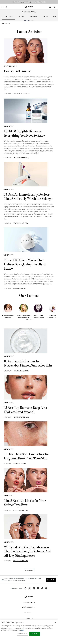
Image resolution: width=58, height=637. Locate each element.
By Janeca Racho (19, 288)
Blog (9, 23)
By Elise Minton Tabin (21, 223)
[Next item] (54, 311)
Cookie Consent (29, 602)
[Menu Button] (2, 7)
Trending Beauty (10, 66)
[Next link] (57, 17)
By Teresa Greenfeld (21, 157)
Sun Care (21, 17)
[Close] (55, 622)
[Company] (29, 618)
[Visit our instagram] (34, 588)
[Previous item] (3, 311)
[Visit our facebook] (25, 588)
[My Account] (29, 613)
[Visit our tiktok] (42, 588)
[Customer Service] (29, 607)
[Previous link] (1, 17)
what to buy (8, 356)
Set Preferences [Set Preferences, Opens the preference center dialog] (22, 633)
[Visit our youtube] (38, 588)
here (22, 630)
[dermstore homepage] (29, 7)
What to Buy (33, 17)
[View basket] (54, 6)
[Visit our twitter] (30, 588)
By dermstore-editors (21, 93)
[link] (50, 6)
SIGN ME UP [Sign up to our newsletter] (50, 580)
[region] (29, 628)
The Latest (8, 16)
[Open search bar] (6, 7)
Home (3, 23)
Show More (29, 570)
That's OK (34, 633)
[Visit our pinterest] (46, 588)
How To (45, 17)
